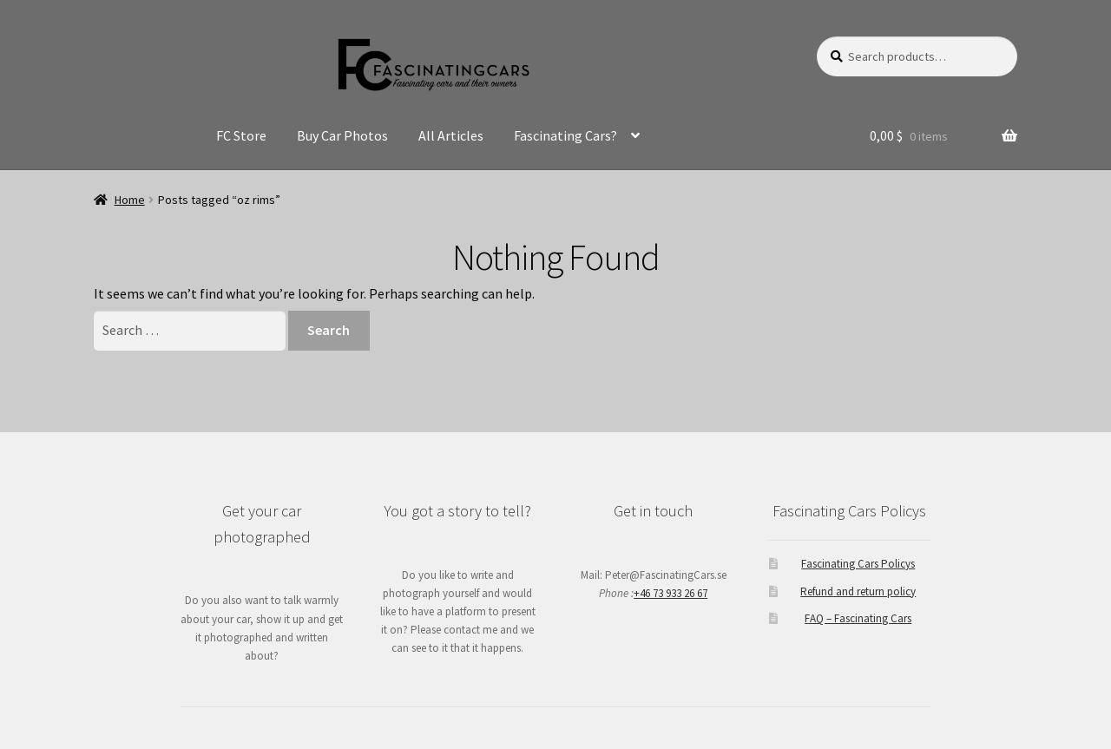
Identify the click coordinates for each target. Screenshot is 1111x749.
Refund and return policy (858, 591)
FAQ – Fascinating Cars (858, 618)
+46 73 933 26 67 (670, 593)
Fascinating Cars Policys (858, 563)
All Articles (450, 135)
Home (130, 199)
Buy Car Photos (342, 135)
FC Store (241, 135)
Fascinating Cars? (565, 135)
